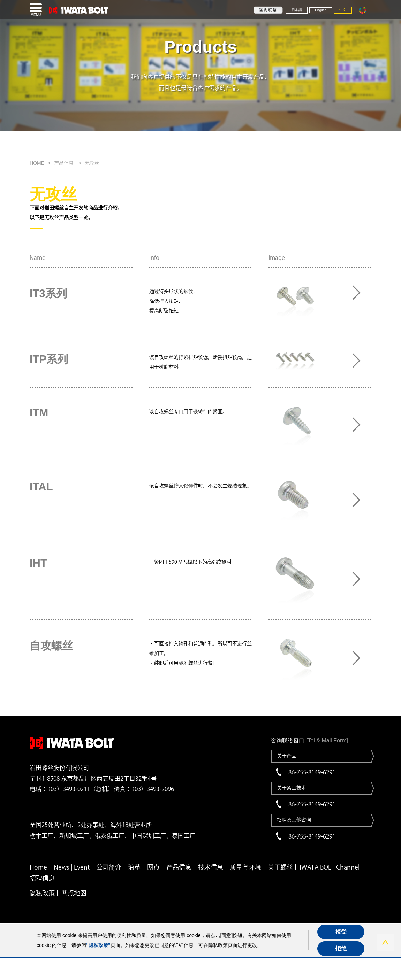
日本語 (297, 10)
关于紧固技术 (291, 787)
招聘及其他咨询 (294, 819)
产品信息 (64, 163)
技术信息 (210, 867)
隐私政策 (42, 893)
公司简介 (108, 867)
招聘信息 (42, 878)
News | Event (72, 867)
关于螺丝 (280, 867)
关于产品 (286, 755)
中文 (342, 10)
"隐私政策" (98, 945)
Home (38, 867)
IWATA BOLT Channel (330, 867)
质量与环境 (245, 867)
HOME (37, 163)
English (320, 10)
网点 (153, 867)
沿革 (134, 867)
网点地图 (73, 893)
